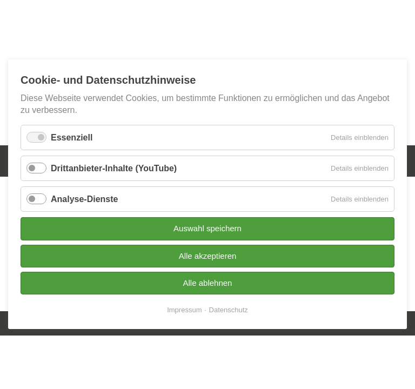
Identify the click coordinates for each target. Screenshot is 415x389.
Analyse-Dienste (84, 199)
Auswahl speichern (207, 228)
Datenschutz (228, 310)
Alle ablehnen (207, 282)
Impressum (184, 310)
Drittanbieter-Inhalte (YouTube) (114, 168)
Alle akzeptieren (208, 255)
